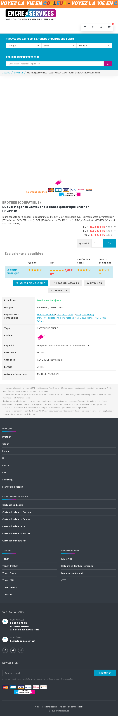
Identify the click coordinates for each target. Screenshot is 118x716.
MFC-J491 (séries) (46, 317)
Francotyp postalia (12, 486)
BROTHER (18, 73)
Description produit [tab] (30, 283)
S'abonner (105, 673)
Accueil (6, 73)
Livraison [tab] (94, 283)
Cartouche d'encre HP (14, 540)
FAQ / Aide (66, 558)
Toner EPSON (9, 587)
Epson (5, 451)
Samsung (7, 479)
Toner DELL (8, 580)
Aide (37, 706)
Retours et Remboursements (77, 565)
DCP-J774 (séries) (85, 314)
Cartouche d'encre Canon (16, 519)
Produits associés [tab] (66, 283)
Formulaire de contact (22, 641)
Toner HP (7, 594)
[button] (93, 27)
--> (23, 45)
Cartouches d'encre (12, 504)
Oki (4, 472)
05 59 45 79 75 (18, 623)
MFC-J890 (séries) (85, 317)
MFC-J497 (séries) (66, 317)
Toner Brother (10, 565)
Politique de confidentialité (71, 706)
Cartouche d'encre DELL (15, 526)
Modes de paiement (72, 573)
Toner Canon (9, 573)
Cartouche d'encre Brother (16, 512)
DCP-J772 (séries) (65, 314)
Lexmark (7, 465)
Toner (5, 558)
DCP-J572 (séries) (46, 314)
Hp (3, 458)
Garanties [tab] (59, 290)
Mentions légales (49, 706)
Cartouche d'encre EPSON (16, 533)
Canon (5, 443)
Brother (6, 436)
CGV (63, 580)
